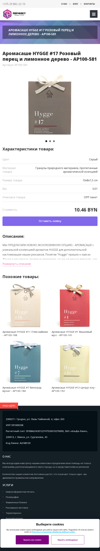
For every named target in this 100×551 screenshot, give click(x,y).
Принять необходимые (68, 540)
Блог (75, 3)
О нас (64, 3)
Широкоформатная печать (20, 491)
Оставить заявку (50, 221)
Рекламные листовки (17, 507)
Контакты (89, 3)
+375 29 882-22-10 (13, 4)
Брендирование (14, 518)
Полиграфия (12, 497)
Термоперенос (13, 512)
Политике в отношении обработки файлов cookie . (53, 532)
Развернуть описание (16, 264)
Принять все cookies (32, 540)
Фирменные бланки (16, 502)
